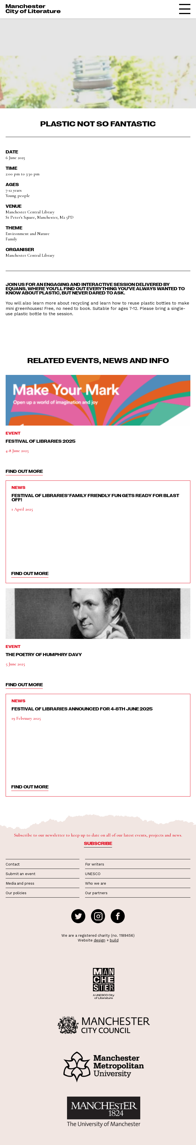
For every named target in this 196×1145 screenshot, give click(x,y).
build (114, 940)
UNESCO (93, 874)
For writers (94, 864)
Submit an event (20, 874)
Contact (13, 864)
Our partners (96, 893)
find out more (24, 471)
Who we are (95, 883)
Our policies (16, 893)
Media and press (20, 883)
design (99, 940)
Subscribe (98, 843)
